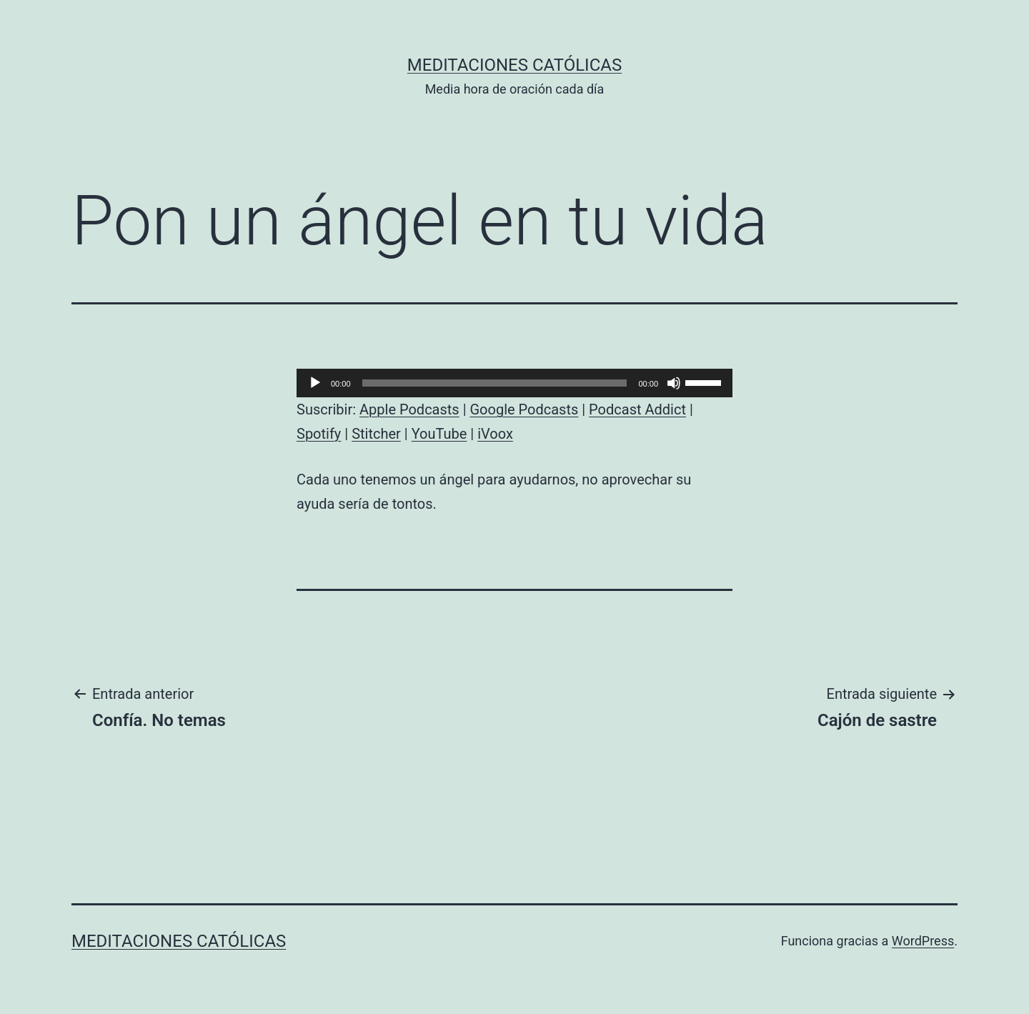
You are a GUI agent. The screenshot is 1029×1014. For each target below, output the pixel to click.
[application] (514, 383)
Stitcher (376, 433)
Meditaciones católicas (514, 65)
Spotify (319, 433)
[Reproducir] (315, 383)
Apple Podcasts (409, 409)
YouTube (439, 433)
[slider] (494, 383)
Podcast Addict (637, 409)
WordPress (923, 940)
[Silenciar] (674, 383)
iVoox (495, 433)
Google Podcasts (523, 409)
